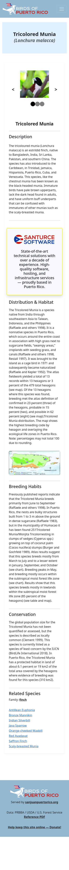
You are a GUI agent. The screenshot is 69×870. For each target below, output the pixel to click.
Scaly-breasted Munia (23, 746)
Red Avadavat (18, 736)
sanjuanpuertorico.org (41, 802)
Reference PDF (34, 817)
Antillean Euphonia (22, 710)
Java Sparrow (18, 725)
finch (23, 700)
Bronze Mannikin (20, 715)
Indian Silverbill (19, 720)
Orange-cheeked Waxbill (26, 731)
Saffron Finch (18, 741)
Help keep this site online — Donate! (34, 827)
